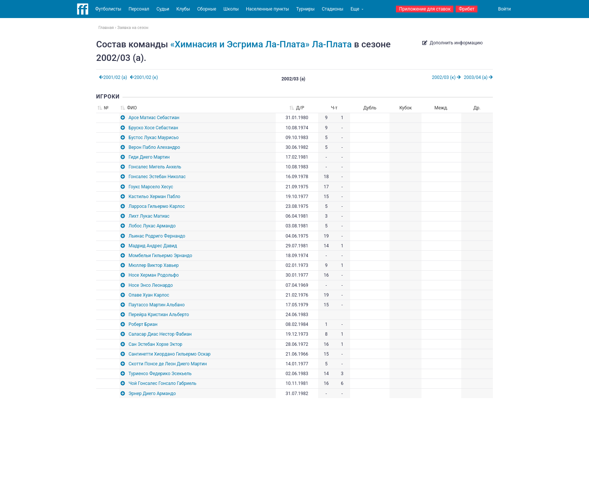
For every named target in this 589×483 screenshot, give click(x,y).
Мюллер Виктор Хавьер (153, 265)
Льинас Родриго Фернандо (156, 236)
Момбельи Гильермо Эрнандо (160, 255)
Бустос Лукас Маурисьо (153, 137)
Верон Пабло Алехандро (154, 147)
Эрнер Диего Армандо (152, 393)
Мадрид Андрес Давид (152, 245)
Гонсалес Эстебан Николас (157, 176)
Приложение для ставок (424, 9)
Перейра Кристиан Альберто (158, 314)
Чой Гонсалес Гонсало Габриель (162, 383)
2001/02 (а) (113, 77)
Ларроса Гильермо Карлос (156, 206)
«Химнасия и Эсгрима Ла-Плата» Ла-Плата (261, 44)
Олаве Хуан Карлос (148, 295)
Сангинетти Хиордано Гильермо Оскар (169, 354)
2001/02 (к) (144, 77)
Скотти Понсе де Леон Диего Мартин (167, 363)
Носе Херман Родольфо (153, 275)
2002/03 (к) (446, 77)
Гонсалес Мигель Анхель (154, 167)
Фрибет (466, 9)
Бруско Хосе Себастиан (153, 127)
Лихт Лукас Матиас (148, 216)
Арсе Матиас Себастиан (153, 117)
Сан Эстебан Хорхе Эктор (155, 344)
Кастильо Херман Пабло (154, 196)
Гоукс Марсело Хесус (150, 186)
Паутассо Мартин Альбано (156, 304)
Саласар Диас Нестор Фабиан (160, 334)
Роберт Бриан (142, 324)
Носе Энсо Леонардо (150, 285)
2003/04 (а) (478, 77)
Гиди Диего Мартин (149, 157)
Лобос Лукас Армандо (152, 226)
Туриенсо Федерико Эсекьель (160, 373)
